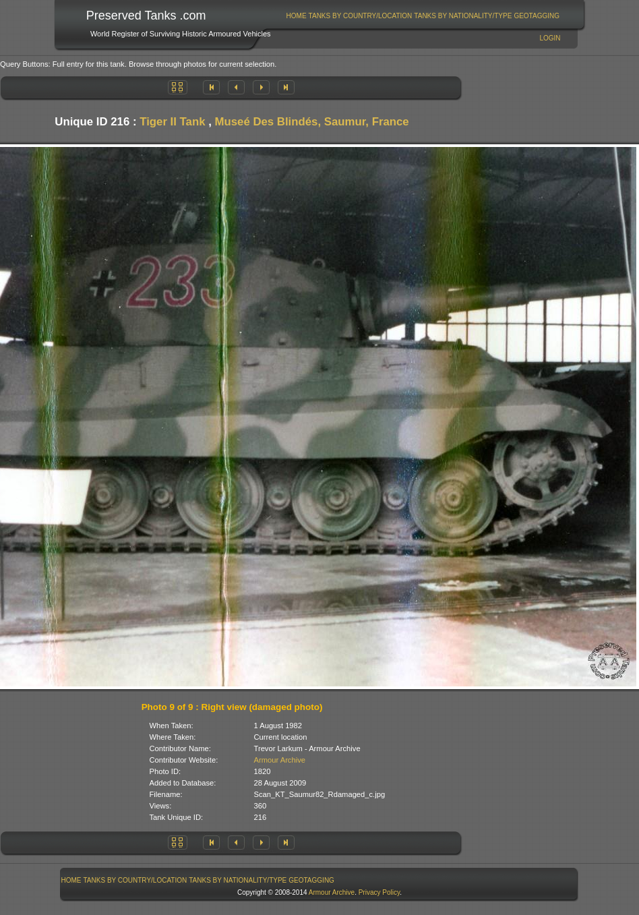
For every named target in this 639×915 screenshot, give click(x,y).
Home (296, 16)
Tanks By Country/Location (361, 16)
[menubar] (422, 16)
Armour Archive (279, 760)
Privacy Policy (379, 892)
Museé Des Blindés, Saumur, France (312, 121)
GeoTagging (536, 16)
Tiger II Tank (172, 121)
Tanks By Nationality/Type (463, 16)
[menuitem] (296, 16)
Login (549, 38)
